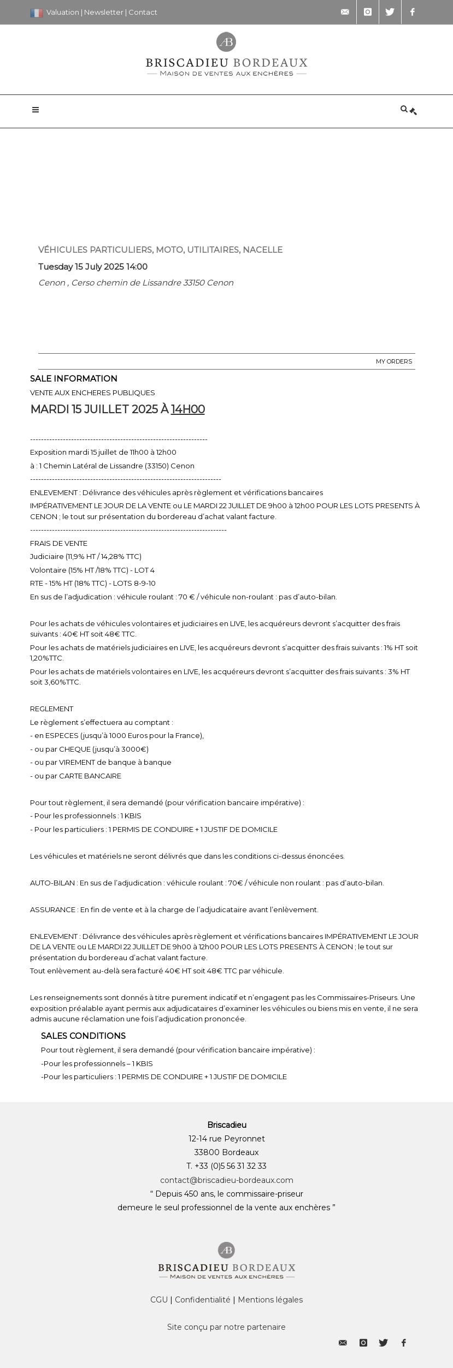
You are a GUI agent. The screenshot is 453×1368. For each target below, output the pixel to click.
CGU (159, 1300)
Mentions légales (270, 1300)
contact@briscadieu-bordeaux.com (226, 1180)
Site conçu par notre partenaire (226, 1327)
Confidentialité (203, 1300)
